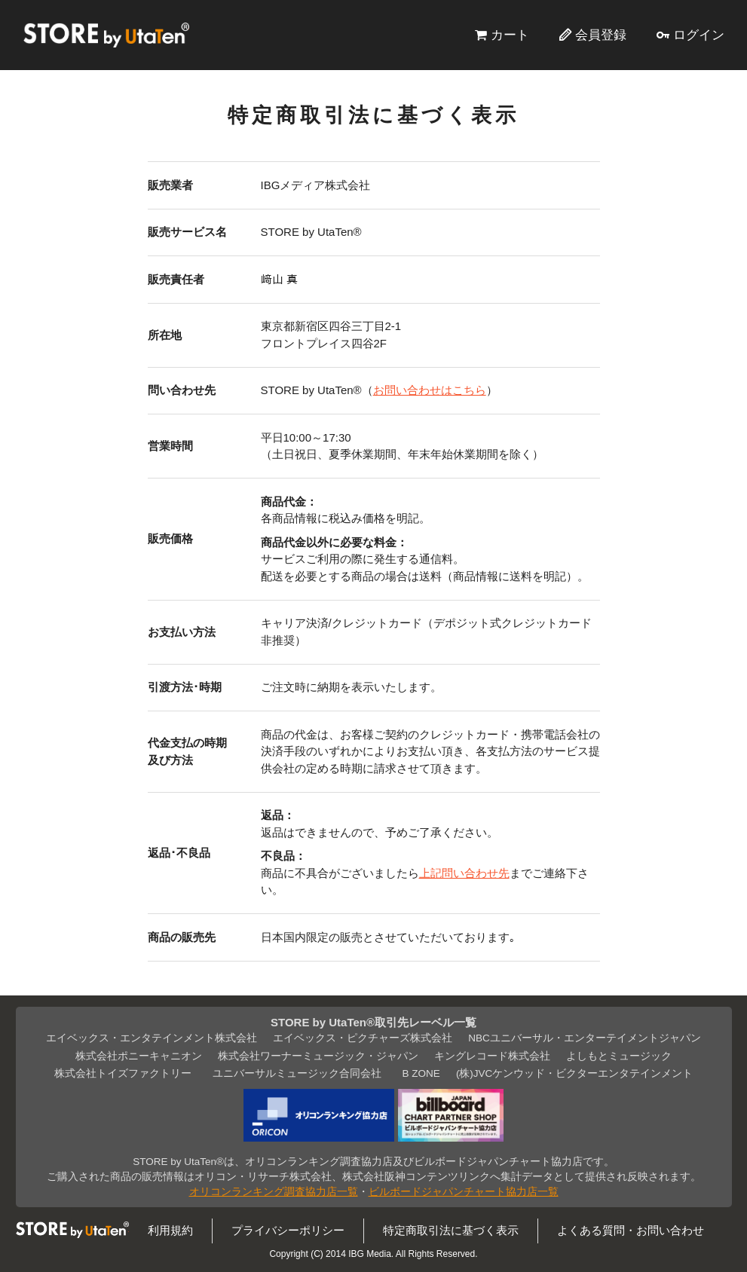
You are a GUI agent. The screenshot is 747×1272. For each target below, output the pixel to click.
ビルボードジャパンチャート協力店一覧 (464, 1191)
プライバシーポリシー (287, 1230)
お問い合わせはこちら (429, 390)
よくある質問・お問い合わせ (630, 1230)
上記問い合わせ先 (464, 873)
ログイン (698, 34)
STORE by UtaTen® (106, 35)
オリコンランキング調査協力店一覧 (273, 1191)
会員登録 (600, 34)
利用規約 (170, 1230)
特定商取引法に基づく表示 (451, 1230)
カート (510, 34)
